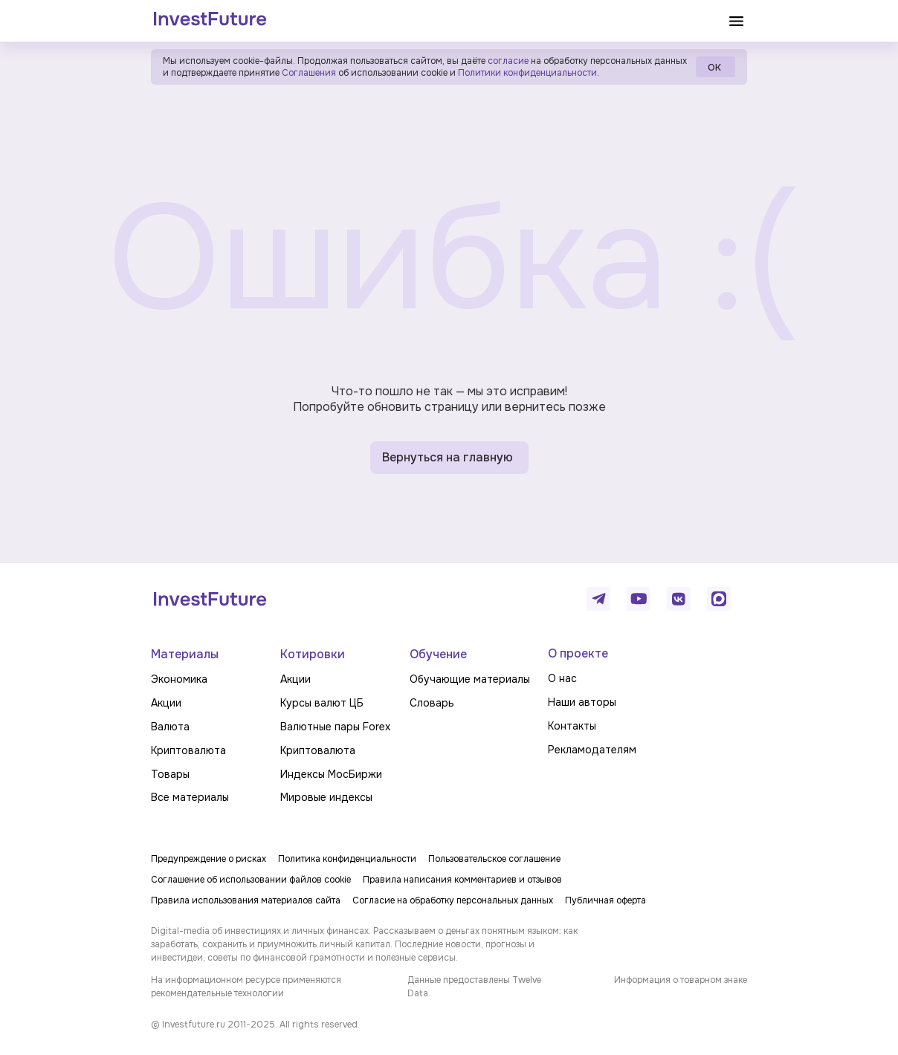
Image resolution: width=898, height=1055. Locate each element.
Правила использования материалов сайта (245, 900)
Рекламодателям (592, 749)
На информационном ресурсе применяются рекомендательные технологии (246, 986)
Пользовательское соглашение (494, 859)
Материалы (185, 654)
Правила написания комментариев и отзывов (462, 880)
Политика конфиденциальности (347, 859)
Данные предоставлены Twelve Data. (474, 986)
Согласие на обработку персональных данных (452, 900)
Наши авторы (582, 702)
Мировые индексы (326, 797)
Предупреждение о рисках (208, 859)
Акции (166, 703)
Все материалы (190, 797)
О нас (562, 678)
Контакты (572, 726)
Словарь (432, 703)
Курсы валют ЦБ (322, 703)
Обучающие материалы (470, 679)
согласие (508, 61)
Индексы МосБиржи (331, 774)
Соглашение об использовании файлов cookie (251, 880)
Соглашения (308, 73)
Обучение (438, 654)
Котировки (312, 654)
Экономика (179, 679)
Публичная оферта (605, 900)
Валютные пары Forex (335, 726)
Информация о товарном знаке (680, 980)
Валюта (170, 726)
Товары (170, 774)
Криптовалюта (188, 750)
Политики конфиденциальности (527, 73)
